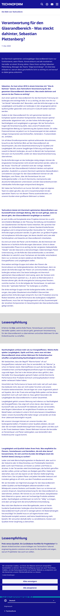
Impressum (8, 606)
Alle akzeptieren (30, 588)
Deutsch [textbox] (12, 600)
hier (13, 328)
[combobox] (32, 600)
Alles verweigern (30, 581)
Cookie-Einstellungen (8, 575)
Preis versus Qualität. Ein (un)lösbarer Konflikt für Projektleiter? (29, 544)
